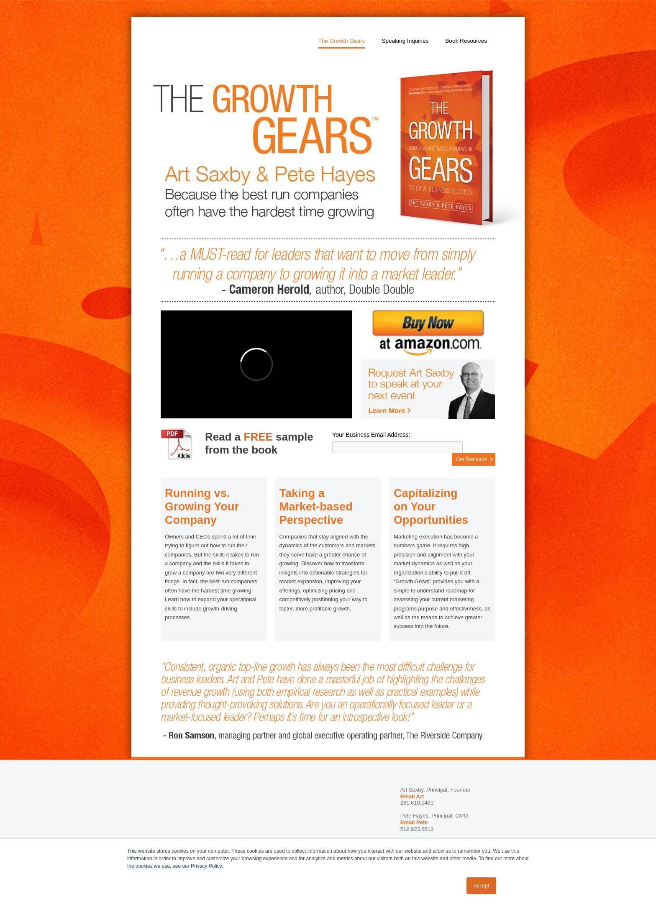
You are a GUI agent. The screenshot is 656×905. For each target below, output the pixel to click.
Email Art (412, 796)
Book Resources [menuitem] (466, 41)
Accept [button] (481, 886)
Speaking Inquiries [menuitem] (405, 41)
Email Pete (414, 822)
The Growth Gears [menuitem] (341, 41)
